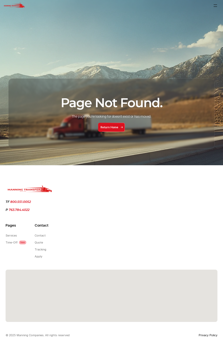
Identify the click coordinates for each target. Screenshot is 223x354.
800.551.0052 (20, 202)
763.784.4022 (18, 210)
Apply (38, 256)
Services (11, 235)
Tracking (40, 249)
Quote (39, 242)
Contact (40, 235)
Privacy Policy (208, 335)
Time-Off (12, 242)
